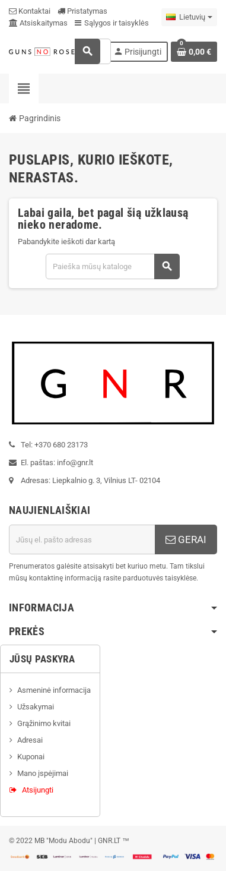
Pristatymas (82, 11)
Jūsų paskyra (42, 659)
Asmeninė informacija (54, 690)
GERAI (185, 539)
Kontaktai (29, 11)
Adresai (30, 740)
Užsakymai (35, 706)
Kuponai (30, 756)
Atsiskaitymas (38, 22)
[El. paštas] (82, 539)
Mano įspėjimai (42, 773)
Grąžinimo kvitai (44, 723)
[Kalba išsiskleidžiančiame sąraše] (189, 17)
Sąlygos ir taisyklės (112, 22)
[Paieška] (112, 266)
